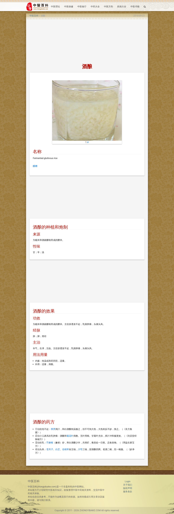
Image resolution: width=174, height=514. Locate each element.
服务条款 (127, 491)
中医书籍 (134, 6)
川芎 (80, 449)
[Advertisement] (87, 40)
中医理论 (55, 6)
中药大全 (95, 6)
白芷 (57, 449)
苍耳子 (49, 449)
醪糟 (35, 166)
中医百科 (33, 15)
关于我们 (127, 484)
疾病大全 (121, 6)
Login (127, 481)
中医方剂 (108, 6)
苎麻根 (49, 442)
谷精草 (65, 449)
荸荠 (53, 429)
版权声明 (127, 488)
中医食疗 (81, 6)
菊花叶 (70, 436)
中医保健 (68, 6)
